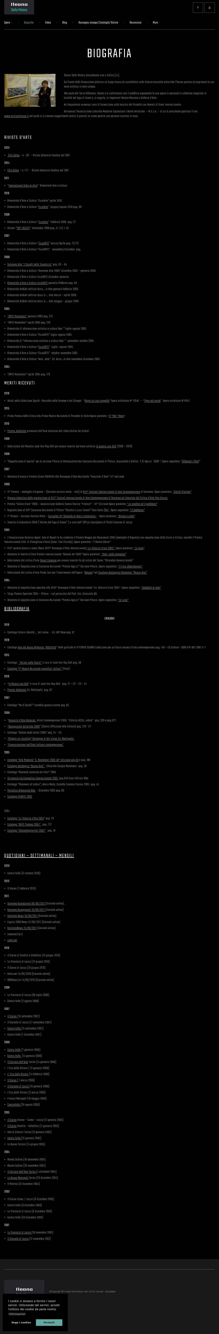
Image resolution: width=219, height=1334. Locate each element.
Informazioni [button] (17, 1313)
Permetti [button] (49, 1322)
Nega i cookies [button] (21, 1322)
